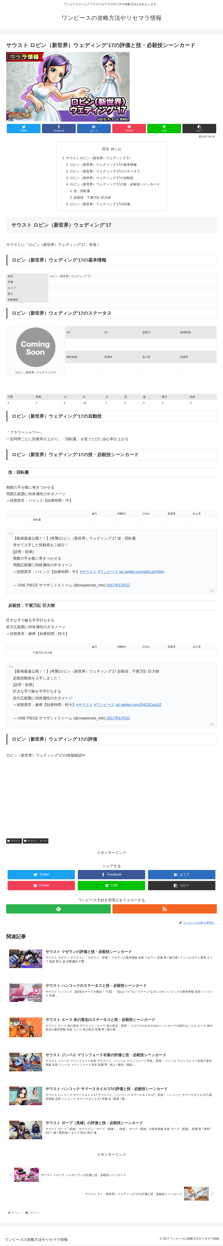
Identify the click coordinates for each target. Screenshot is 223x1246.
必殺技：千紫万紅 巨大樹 (92, 198)
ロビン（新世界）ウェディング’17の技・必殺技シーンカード (115, 185)
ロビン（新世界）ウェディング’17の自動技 (102, 178)
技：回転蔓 (82, 191)
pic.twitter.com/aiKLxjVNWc (141, 573)
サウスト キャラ (35, 841)
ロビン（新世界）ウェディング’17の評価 (100, 205)
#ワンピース (108, 573)
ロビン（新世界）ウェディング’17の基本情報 (103, 165)
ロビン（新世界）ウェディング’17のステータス (105, 171)
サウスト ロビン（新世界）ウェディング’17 (98, 158)
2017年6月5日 (118, 586)
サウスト (14, 841)
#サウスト (88, 573)
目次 (105, 149)
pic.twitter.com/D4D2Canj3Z (138, 706)
